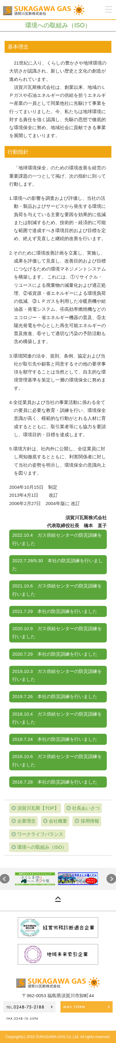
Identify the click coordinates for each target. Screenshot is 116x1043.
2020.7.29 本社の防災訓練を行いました (54, 654)
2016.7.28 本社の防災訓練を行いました (54, 781)
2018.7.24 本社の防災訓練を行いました (54, 739)
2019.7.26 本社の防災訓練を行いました (54, 696)
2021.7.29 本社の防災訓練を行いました (54, 611)
